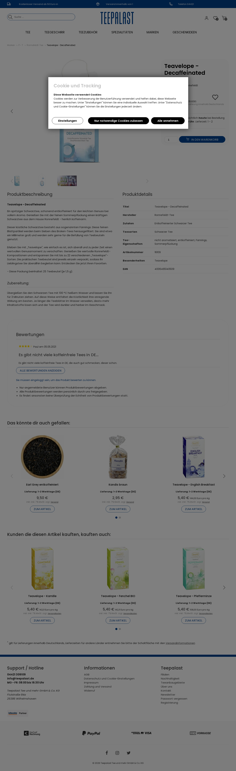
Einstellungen (67, 121)
